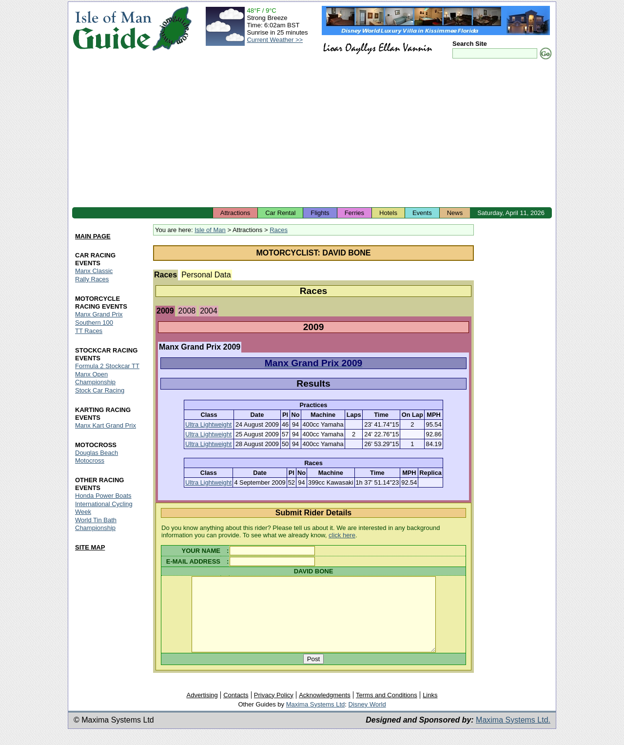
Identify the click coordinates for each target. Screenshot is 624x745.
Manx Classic (94, 271)
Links (430, 709)
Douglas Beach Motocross (96, 456)
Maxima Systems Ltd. (513, 734)
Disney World (367, 719)
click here (342, 535)
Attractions (235, 212)
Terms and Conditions (386, 709)
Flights (320, 212)
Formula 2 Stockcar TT (107, 366)
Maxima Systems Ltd (315, 719)
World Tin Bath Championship (96, 523)
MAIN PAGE (93, 236)
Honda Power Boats (103, 495)
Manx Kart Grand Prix (105, 425)
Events (422, 212)
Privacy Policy (273, 709)
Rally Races (92, 279)
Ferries (354, 212)
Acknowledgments (325, 709)
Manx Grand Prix (99, 314)
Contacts (235, 709)
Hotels (388, 212)
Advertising (201, 709)
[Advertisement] (312, 134)
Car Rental (280, 212)
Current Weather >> (275, 39)
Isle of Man (210, 230)
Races (279, 230)
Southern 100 (94, 322)
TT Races (88, 330)
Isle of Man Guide (112, 28)
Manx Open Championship (95, 378)
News (455, 212)
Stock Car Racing (99, 390)
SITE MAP (90, 547)
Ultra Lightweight (208, 424)
